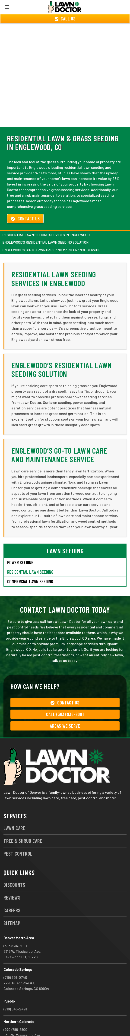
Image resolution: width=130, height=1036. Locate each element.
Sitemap (11, 906)
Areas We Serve (65, 709)
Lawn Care (14, 811)
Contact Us (25, 202)
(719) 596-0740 (15, 960)
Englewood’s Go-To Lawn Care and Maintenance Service (51, 233)
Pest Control (17, 837)
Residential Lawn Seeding (30, 555)
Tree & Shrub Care (22, 824)
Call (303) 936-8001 (65, 697)
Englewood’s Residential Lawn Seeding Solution (45, 225)
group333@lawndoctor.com (61, 1024)
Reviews (11, 881)
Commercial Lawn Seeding (30, 565)
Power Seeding (20, 545)
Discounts (14, 868)
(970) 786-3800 (15, 1012)
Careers (11, 893)
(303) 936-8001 (15, 929)
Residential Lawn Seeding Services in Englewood (46, 218)
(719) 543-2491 (15, 992)
